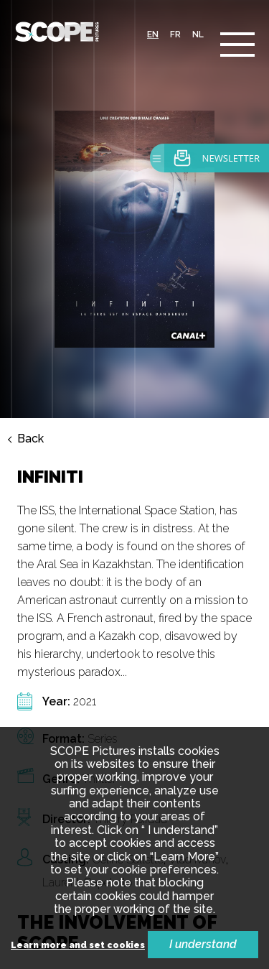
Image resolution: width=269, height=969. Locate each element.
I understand (203, 944)
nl (198, 34)
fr (175, 34)
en (153, 34)
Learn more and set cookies (78, 945)
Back (30, 438)
